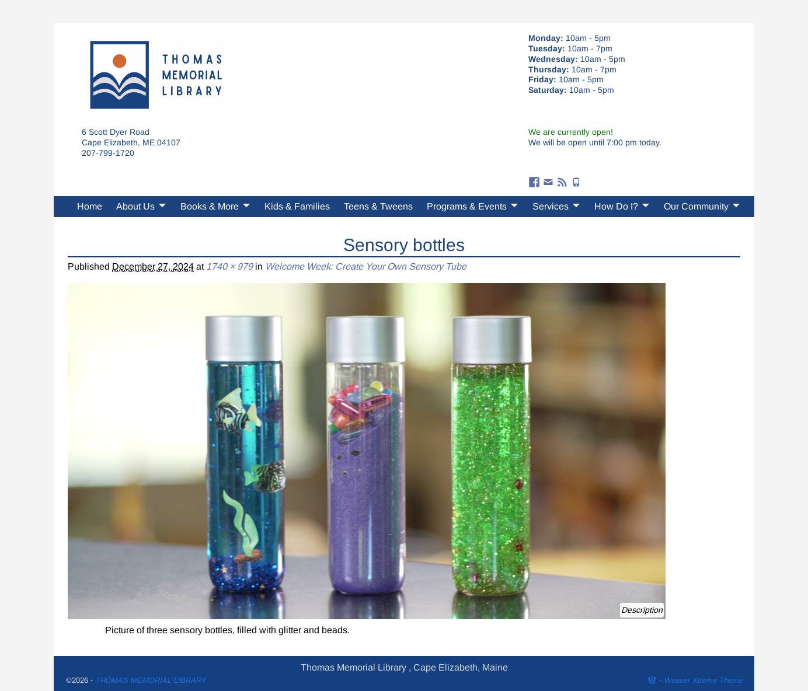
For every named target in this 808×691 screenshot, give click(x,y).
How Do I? (616, 206)
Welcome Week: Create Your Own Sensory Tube (365, 266)
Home (89, 206)
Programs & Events (467, 206)
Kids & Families (297, 206)
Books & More (209, 206)
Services (550, 206)
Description (642, 610)
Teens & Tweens (378, 206)
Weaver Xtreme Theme (703, 680)
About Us (135, 206)
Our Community (696, 206)
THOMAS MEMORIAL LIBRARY (150, 680)
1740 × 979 (229, 266)
